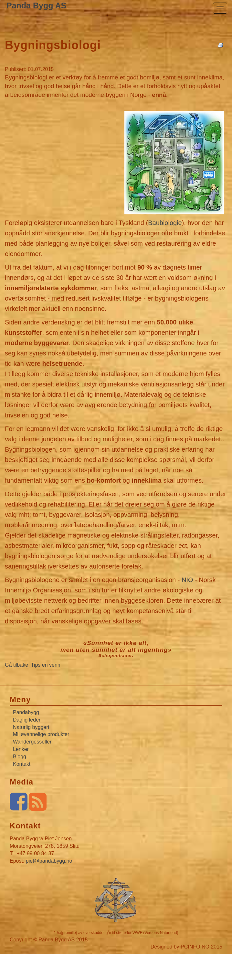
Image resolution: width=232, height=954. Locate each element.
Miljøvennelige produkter (41, 734)
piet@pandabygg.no (49, 861)
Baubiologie (165, 222)
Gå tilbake (16, 665)
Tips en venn (45, 665)
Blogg (19, 756)
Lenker (21, 749)
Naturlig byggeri (31, 727)
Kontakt (21, 764)
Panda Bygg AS (36, 5)
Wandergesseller (32, 741)
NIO (188, 579)
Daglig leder (26, 720)
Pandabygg (26, 712)
